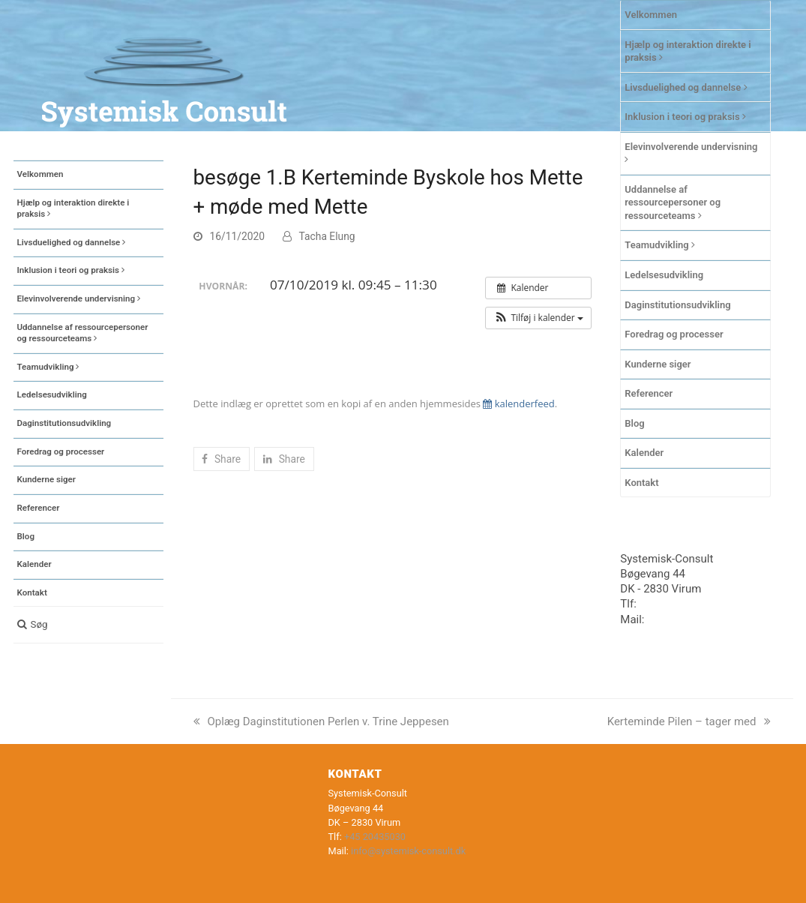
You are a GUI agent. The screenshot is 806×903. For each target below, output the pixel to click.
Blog (634, 423)
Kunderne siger (658, 364)
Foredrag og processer (674, 334)
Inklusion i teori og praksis (685, 116)
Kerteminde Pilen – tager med (689, 721)
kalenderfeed (518, 403)
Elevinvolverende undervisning (691, 153)
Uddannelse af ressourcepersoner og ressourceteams (673, 202)
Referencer (649, 393)
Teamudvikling (660, 244)
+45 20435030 (675, 603)
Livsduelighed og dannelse (686, 87)
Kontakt (641, 482)
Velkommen (651, 14)
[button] (88, 625)
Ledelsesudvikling (664, 274)
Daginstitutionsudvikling (677, 304)
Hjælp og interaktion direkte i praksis (688, 51)
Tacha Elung (327, 236)
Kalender (644, 452)
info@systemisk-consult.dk (408, 850)
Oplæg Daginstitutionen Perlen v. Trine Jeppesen (321, 721)
